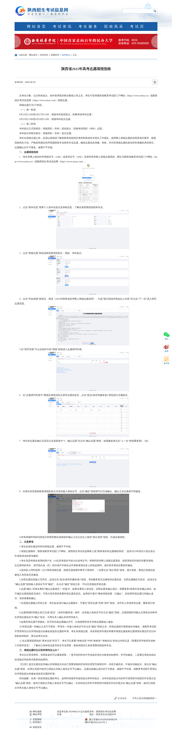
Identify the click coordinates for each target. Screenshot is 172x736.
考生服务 (88, 26)
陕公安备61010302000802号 (103, 719)
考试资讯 (63, 26)
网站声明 (35, 714)
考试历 (137, 26)
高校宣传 (35, 727)
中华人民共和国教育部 (143, 698)
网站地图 (35, 711)
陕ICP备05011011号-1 (96, 722)
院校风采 (114, 26)
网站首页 (37, 26)
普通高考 (55, 55)
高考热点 (66, 55)
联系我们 (35, 722)
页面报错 (35, 719)
